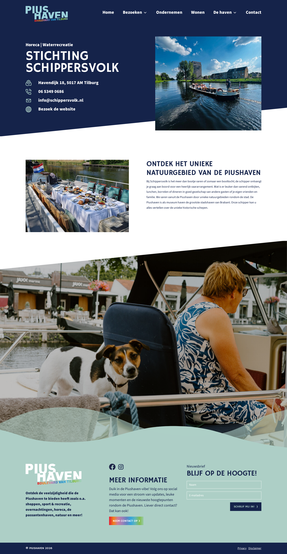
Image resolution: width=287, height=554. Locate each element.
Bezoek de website (50, 109)
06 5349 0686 (45, 91)
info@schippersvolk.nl (54, 100)
